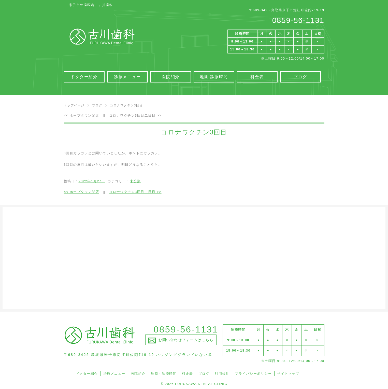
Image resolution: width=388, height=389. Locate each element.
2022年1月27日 (92, 181)
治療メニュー (114, 374)
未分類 (135, 181)
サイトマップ (288, 374)
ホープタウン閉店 (81, 115)
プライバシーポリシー (253, 374)
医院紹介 (138, 374)
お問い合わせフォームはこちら (185, 340)
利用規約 (222, 374)
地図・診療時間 (164, 374)
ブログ (204, 374)
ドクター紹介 (87, 374)
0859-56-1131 (298, 20)
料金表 (187, 374)
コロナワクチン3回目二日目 (135, 115)
